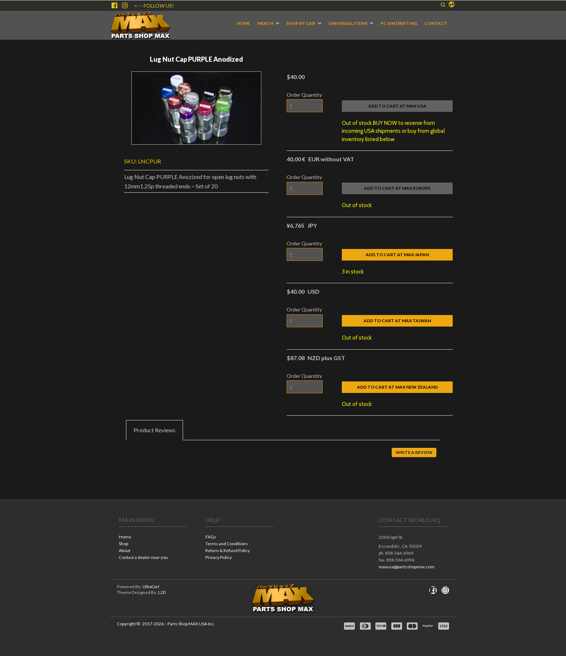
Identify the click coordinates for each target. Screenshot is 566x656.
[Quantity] (305, 105)
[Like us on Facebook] (114, 5)
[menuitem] (243, 23)
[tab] (154, 430)
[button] (443, 4)
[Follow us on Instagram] (125, 5)
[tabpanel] (283, 457)
